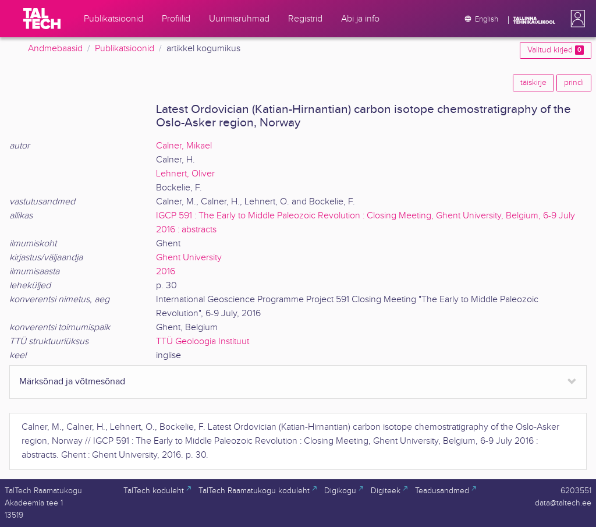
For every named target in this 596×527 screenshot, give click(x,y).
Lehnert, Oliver (185, 173)
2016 (165, 271)
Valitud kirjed (555, 50)
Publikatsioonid (124, 48)
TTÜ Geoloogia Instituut (202, 341)
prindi (574, 82)
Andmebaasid (55, 48)
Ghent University (189, 257)
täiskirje (533, 82)
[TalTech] (42, 19)
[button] (575, 18)
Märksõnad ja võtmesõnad (72, 381)
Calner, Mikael (184, 145)
